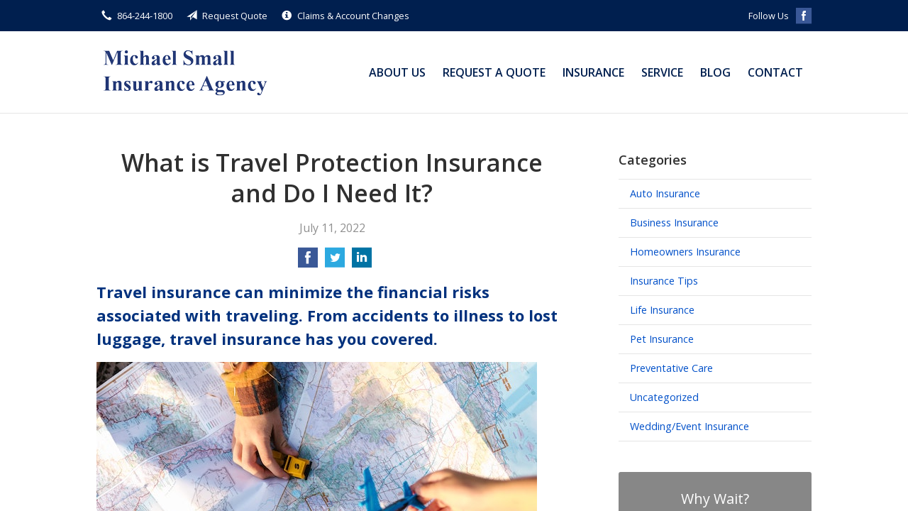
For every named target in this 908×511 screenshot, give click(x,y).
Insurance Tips (664, 280)
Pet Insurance (662, 339)
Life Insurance (662, 310)
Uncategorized (664, 397)
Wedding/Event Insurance (689, 426)
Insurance (593, 72)
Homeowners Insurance (685, 251)
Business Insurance (674, 222)
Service (662, 72)
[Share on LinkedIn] (362, 262)
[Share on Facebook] (308, 262)
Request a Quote (494, 72)
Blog (715, 72)
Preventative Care (671, 368)
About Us (397, 72)
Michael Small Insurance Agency (185, 72)
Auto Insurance (665, 193)
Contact (775, 72)
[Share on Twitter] (335, 262)
